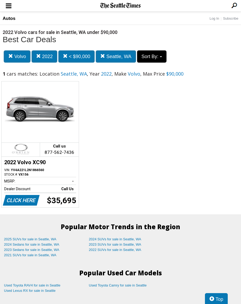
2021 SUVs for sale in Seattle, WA (30, 255)
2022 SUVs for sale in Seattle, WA (115, 250)
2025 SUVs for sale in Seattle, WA (30, 239)
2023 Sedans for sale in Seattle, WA (31, 250)
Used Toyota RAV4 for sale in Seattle (32, 285)
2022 (44, 56)
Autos (9, 18)
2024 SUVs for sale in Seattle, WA (115, 239)
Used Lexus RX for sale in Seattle (29, 291)
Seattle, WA (115, 56)
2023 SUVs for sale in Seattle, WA (115, 244)
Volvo (17, 56)
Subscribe (230, 18)
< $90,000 (76, 56)
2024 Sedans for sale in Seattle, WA (31, 244)
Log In (214, 18)
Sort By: (152, 56)
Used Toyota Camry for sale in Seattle (118, 285)
